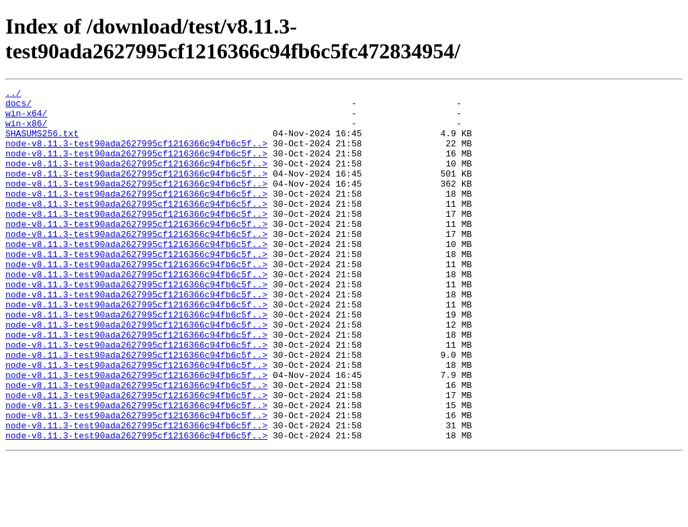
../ (13, 95)
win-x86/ (26, 131)
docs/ (18, 107)
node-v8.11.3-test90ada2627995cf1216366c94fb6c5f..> (136, 155)
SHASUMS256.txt (42, 143)
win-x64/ (26, 119)
